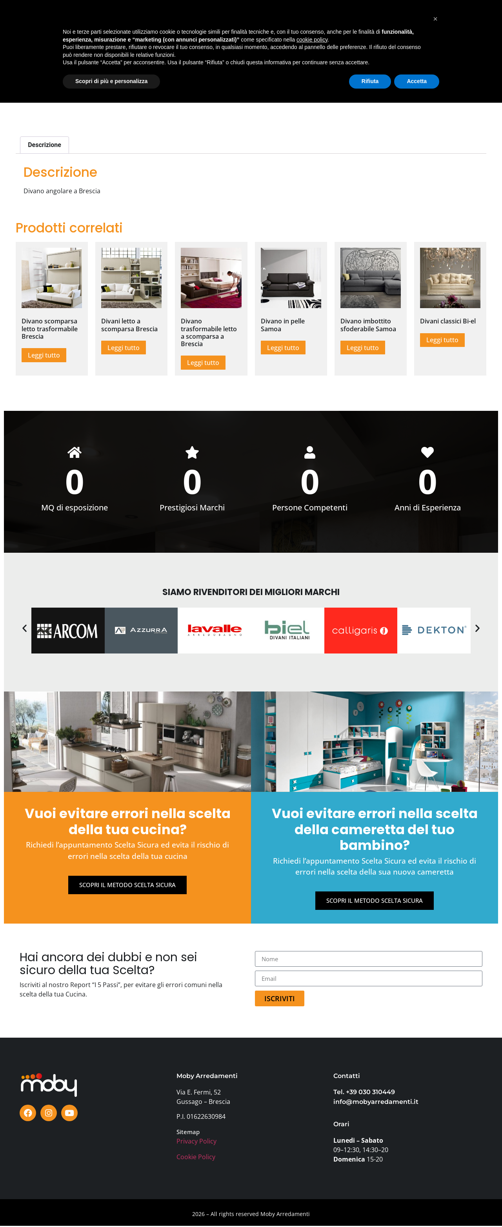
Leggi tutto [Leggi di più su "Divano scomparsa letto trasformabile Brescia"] (44, 355)
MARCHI (158, 23)
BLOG (274, 23)
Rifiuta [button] (370, 1205)
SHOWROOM (119, 23)
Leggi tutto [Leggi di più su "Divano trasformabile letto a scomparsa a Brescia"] (203, 362)
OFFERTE (190, 23)
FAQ (384, 23)
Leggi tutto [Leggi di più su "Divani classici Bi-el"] (442, 340)
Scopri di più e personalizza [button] (111, 1205)
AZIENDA (356, 23)
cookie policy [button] (311, 1164)
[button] (24, 628)
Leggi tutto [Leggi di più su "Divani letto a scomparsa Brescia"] (123, 347)
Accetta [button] (417, 1205)
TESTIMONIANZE (235, 23)
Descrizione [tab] (44, 145)
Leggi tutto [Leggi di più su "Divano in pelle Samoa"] (283, 347)
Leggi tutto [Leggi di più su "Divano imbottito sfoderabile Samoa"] (363, 347)
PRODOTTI (78, 23)
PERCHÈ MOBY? (313, 23)
